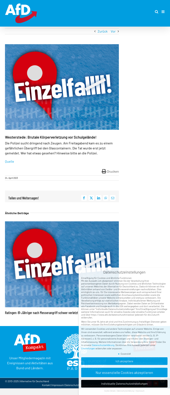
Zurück (103, 31)
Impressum (57, 385)
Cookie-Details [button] (110, 391)
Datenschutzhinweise (76, 385)
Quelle (9, 161)
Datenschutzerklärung (103, 345)
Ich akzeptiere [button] (124, 361)
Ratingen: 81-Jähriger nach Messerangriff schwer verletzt (41, 312)
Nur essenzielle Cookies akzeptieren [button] (124, 372)
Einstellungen (88, 348)
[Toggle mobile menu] (163, 11)
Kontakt (46, 385)
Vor (113, 31)
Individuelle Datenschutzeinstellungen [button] (124, 383)
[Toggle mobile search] (156, 11)
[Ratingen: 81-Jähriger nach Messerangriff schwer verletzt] (62, 223)
